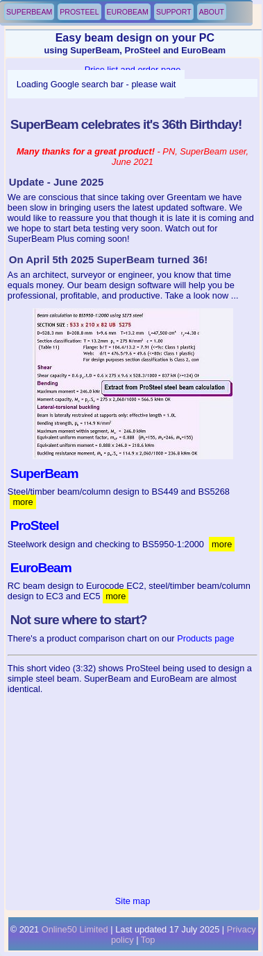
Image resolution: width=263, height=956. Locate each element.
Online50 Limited (75, 929)
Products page (206, 638)
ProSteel (79, 12)
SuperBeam (29, 12)
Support (174, 12)
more (22, 502)
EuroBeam (128, 12)
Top (148, 940)
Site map (133, 901)
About (211, 12)
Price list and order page (133, 69)
